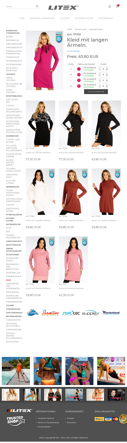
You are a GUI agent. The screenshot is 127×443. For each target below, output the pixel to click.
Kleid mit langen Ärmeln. (39, 152)
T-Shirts (10, 106)
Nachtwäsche (13, 245)
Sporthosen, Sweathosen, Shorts (12, 123)
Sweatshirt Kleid (96, 29)
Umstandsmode (14, 313)
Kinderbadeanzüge (16, 44)
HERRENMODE (12, 187)
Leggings (65, 18)
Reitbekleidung (14, 316)
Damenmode (12, 136)
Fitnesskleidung (14, 215)
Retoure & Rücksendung (47, 422)
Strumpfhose (13, 309)
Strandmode (12, 57)
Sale (8, 280)
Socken (10, 305)
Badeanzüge (12, 40)
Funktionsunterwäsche (18, 241)
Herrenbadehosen (16, 61)
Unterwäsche (106, 18)
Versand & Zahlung (45, 418)
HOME (22, 18)
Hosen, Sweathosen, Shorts (12, 192)
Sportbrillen (13, 273)
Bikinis (9, 37)
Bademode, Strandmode (42, 18)
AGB (41, 438)
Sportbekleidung (84, 18)
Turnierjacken (13, 330)
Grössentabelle (73, 51)
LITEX (69, 29)
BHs (8, 232)
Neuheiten (70, 422)
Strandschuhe (13, 276)
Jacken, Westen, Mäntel (10, 162)
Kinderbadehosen (15, 47)
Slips (8, 228)
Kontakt (69, 418)
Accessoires (12, 255)
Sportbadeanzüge (15, 64)
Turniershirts (13, 320)
